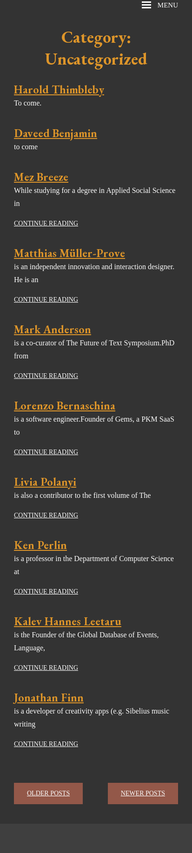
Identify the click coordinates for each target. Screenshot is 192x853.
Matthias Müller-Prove (69, 253)
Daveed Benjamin (55, 133)
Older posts (48, 793)
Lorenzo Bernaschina (64, 405)
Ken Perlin (40, 545)
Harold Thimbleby (59, 89)
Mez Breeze (41, 177)
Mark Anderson (52, 329)
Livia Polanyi (45, 482)
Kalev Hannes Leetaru (67, 621)
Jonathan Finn (49, 697)
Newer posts (143, 793)
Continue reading (46, 223)
